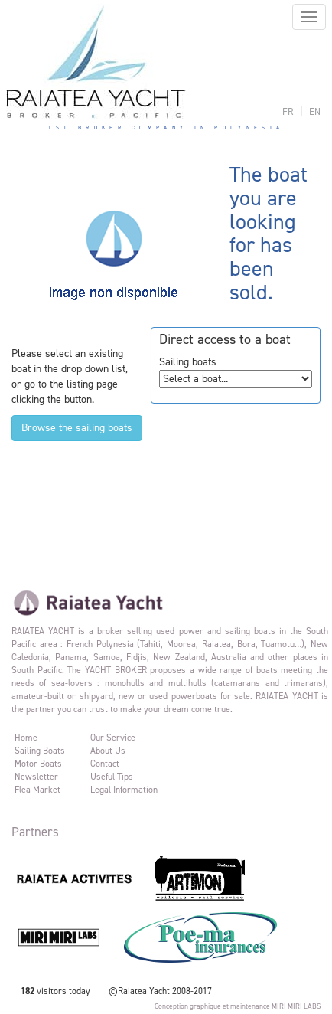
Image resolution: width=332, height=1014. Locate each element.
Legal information (124, 789)
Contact (104, 763)
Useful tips (111, 776)
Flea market (37, 789)
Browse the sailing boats (76, 427)
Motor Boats (38, 763)
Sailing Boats (40, 750)
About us (107, 750)
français (288, 111)
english (315, 111)
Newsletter (36, 776)
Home (26, 737)
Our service (112, 737)
